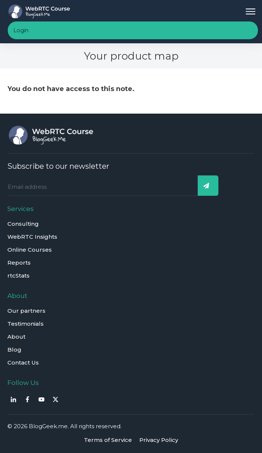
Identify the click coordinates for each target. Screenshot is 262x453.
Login (20, 30)
